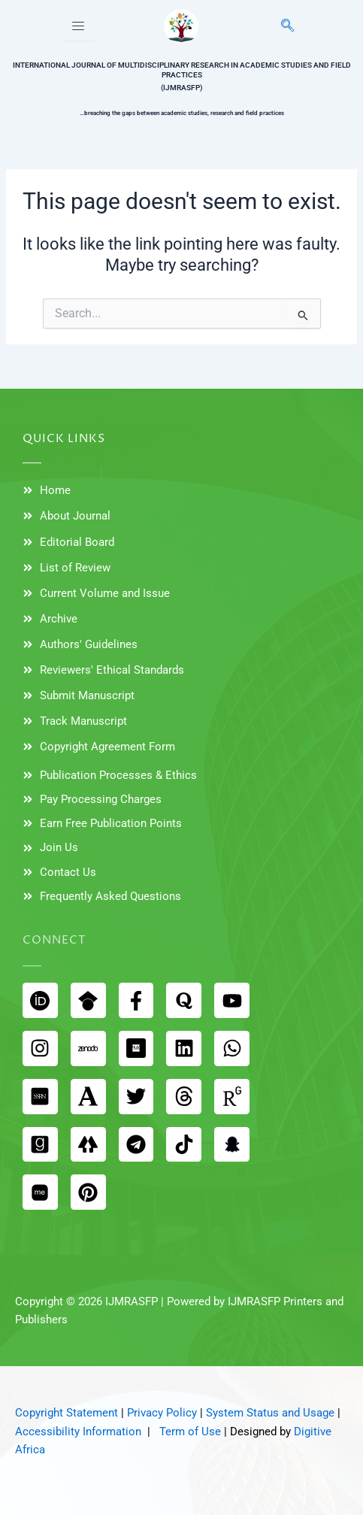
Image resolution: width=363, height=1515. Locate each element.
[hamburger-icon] (78, 26)
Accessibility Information (78, 1431)
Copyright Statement (66, 1413)
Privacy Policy (162, 1413)
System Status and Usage (270, 1413)
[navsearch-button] (279, 26)
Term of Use (190, 1431)
